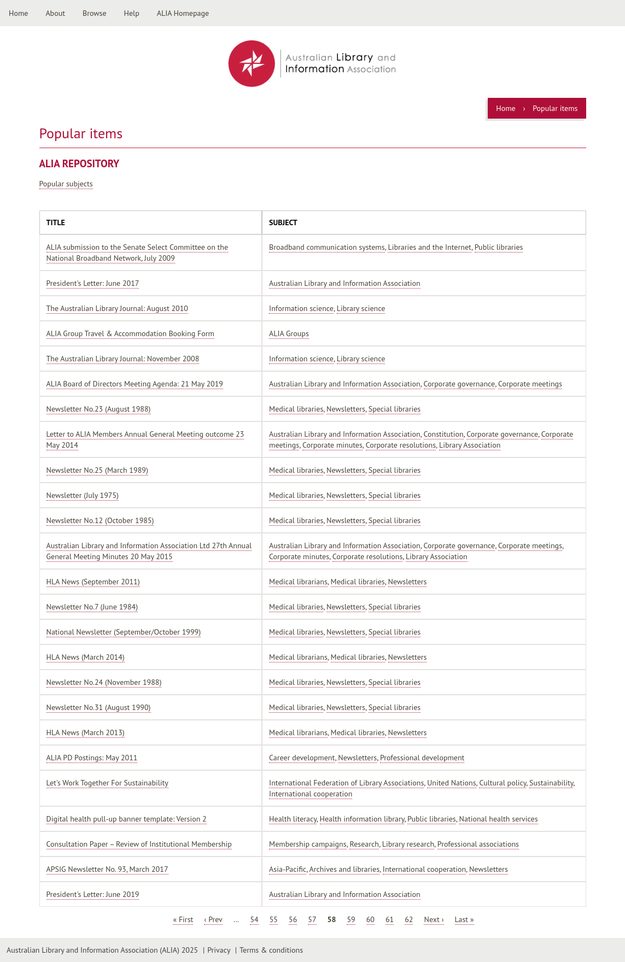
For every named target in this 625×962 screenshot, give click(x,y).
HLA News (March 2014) (85, 657)
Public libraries (499, 247)
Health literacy (293, 819)
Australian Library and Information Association (344, 283)
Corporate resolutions (401, 445)
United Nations (451, 783)
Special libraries (394, 409)
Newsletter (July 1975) (82, 495)
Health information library (362, 819)
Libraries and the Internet (429, 247)
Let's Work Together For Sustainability (107, 783)
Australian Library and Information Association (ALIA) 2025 (102, 950)
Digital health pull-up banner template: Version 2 (126, 819)
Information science (301, 308)
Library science (361, 308)
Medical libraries (296, 409)
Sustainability (551, 783)
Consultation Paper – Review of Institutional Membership (139, 844)
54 (254, 919)
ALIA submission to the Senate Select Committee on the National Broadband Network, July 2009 (137, 252)
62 (409, 919)
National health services (498, 819)
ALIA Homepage (183, 13)
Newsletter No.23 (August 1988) (98, 409)
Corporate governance (459, 384)
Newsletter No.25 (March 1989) (97, 470)
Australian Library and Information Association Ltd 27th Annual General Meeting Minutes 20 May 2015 (149, 551)
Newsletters (345, 409)
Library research (408, 844)
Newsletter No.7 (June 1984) (92, 607)
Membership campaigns (308, 844)
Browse (95, 13)
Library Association (469, 445)
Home (18, 13)
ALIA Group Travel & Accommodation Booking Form (130, 333)
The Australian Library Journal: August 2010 (117, 308)
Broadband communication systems (326, 247)
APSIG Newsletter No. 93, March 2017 (107, 869)
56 (293, 919)
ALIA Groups (289, 333)
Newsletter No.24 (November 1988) (104, 682)
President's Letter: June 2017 (92, 283)
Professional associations (478, 844)
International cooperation (310, 794)
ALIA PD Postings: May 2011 (92, 757)
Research (363, 844)
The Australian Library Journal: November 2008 (123, 358)
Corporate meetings (530, 384)
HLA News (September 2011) (93, 581)
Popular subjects (66, 184)
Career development (302, 757)
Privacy (218, 950)
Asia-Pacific (287, 869)
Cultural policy (502, 783)
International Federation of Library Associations (346, 783)
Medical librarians (298, 581)
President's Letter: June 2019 (92, 894)
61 (389, 919)
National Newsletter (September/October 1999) (123, 632)
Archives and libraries (344, 869)
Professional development (422, 757)
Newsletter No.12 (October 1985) (100, 520)
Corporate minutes (332, 445)
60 (370, 919)
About (55, 13)
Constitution (444, 434)
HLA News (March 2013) (85, 732)
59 (351, 919)
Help (131, 13)
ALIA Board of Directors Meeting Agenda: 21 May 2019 (134, 384)
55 (274, 919)
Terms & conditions (271, 950)
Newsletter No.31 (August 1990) (98, 707)
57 (312, 919)
